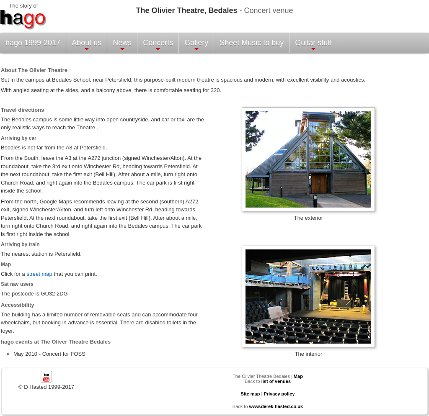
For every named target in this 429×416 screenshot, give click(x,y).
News (122, 45)
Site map (250, 393)
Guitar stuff (313, 45)
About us (86, 45)
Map (298, 376)
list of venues (276, 381)
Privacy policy (279, 393)
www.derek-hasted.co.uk (276, 406)
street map (39, 274)
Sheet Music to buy (252, 43)
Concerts (158, 45)
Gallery (196, 45)
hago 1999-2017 (32, 43)
